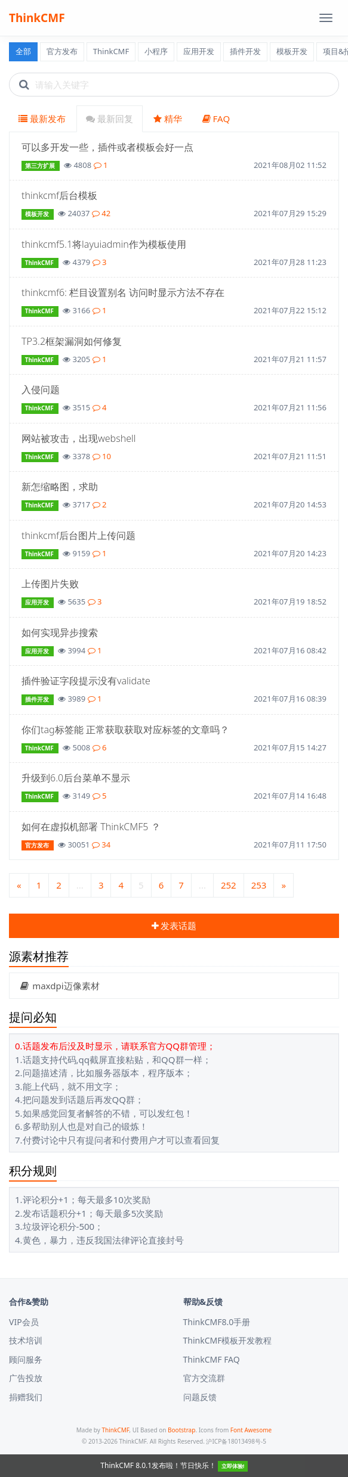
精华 (167, 118)
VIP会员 (24, 1322)
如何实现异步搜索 (59, 632)
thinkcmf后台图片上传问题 (78, 535)
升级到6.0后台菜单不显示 (75, 777)
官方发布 (62, 51)
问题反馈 (200, 1397)
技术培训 (25, 1340)
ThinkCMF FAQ (211, 1359)
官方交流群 (204, 1377)
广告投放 (25, 1377)
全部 (23, 51)
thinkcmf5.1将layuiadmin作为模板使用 (103, 244)
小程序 (156, 51)
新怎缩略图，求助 (59, 486)
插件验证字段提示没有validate (85, 680)
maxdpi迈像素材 (59, 986)
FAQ (216, 118)
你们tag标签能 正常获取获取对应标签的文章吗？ (125, 729)
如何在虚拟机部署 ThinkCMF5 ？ (91, 826)
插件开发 (245, 51)
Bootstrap (181, 1430)
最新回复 (109, 118)
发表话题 (174, 925)
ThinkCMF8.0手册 (217, 1322)
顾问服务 (25, 1359)
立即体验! (233, 1466)
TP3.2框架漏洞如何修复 (71, 341)
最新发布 (42, 118)
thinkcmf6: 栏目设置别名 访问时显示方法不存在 (122, 292)
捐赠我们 (25, 1397)
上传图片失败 (50, 583)
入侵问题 (40, 389)
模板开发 (291, 51)
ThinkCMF (37, 18)
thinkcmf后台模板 (59, 195)
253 (259, 885)
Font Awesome (251, 1430)
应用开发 (198, 51)
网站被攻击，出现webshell (78, 438)
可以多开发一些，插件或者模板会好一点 (107, 147)
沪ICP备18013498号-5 (236, 1441)
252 (228, 885)
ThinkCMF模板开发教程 (227, 1340)
